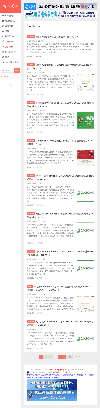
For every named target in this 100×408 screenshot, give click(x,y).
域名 (5, 57)
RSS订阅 (5, 76)
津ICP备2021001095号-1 (77, 373)
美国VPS (31, 37)
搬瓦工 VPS (8, 36)
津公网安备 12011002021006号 (39, 375)
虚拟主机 (7, 26)
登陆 (10, 84)
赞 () (39, 56)
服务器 (30, 289)
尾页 (70, 360)
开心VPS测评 (10, 6)
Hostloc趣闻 (9, 52)
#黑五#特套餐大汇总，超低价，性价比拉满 (63, 36)
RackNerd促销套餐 (10, 62)
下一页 (62, 360)
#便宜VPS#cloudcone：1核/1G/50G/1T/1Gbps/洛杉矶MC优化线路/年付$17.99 (56, 255)
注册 (10, 87)
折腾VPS (7, 41)
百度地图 (46, 373)
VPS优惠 (7, 15)
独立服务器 (8, 21)
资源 (5, 31)
